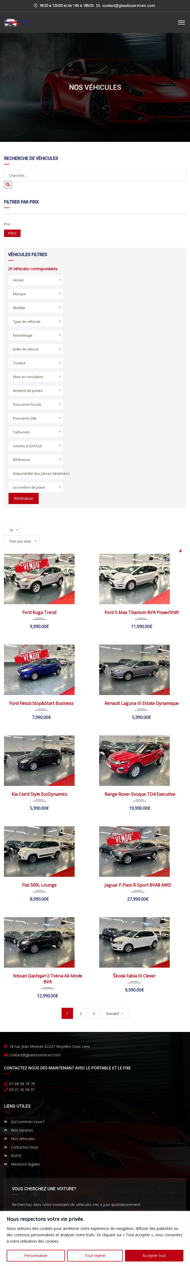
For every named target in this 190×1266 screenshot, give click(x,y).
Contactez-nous (21, 1147)
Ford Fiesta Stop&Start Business (41, 703)
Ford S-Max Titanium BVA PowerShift (141, 612)
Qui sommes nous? (24, 1121)
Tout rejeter (95, 1255)
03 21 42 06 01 (22, 1089)
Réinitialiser (23, 498)
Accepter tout (154, 1255)
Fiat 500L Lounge (39, 885)
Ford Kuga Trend (39, 612)
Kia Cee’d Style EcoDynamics (39, 794)
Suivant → (115, 1013)
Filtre (12, 233)
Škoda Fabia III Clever (134, 976)
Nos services (18, 1130)
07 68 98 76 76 (22, 1083)
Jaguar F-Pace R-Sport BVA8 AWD (137, 885)
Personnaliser (36, 1255)
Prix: (7, 224)
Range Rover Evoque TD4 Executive (139, 794)
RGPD (12, 1155)
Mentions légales (22, 1164)
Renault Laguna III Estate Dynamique (141, 703)
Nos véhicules (19, 1138)
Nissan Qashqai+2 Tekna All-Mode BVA (47, 979)
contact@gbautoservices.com (128, 5)
